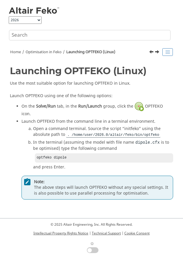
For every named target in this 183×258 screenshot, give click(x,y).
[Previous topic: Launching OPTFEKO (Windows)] (152, 52)
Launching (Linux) (90, 52)
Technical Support (106, 233)
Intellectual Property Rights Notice (60, 233)
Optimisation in (44, 52)
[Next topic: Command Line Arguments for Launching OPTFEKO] (157, 52)
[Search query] (90, 35)
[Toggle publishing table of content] (167, 52)
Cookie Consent (137, 233)
